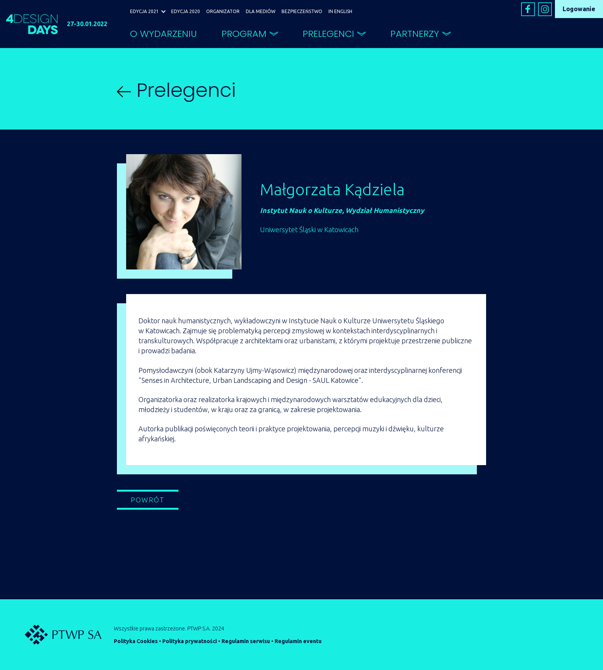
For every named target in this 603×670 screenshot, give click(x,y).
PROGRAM (244, 33)
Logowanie (579, 8)
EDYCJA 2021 (144, 11)
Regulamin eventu (298, 641)
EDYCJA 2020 (185, 11)
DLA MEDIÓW (260, 11)
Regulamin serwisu (246, 641)
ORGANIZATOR (223, 11)
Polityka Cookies (136, 641)
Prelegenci (176, 90)
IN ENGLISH (340, 11)
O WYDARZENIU (163, 33)
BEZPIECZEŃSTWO (302, 11)
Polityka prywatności (189, 641)
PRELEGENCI (328, 33)
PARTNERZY (414, 33)
